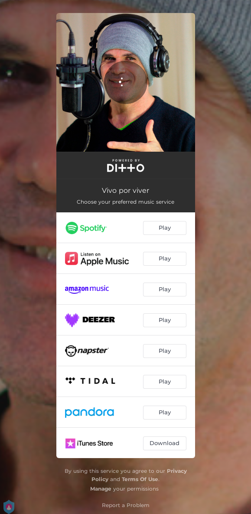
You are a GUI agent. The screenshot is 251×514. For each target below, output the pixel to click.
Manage (100, 488)
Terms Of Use (140, 479)
